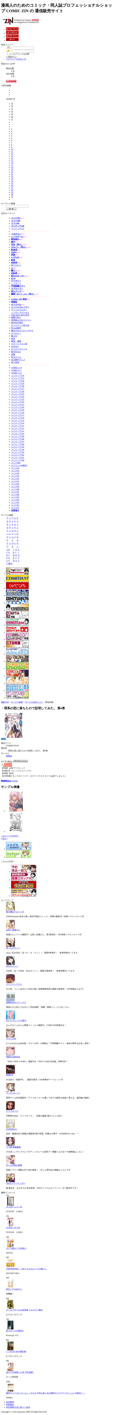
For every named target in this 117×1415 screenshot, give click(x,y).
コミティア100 (17, 460)
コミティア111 (17, 431)
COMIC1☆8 (16, 368)
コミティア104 (17, 450)
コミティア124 (17, 397)
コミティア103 (17, 452)
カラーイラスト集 (19, 344)
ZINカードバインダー (16, 1183)
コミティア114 (17, 423)
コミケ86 (15, 494)
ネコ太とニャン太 (14, 1207)
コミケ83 (15, 502)
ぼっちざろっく (13, 948)
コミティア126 (17, 391)
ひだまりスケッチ (19, 349)
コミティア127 (17, 389)
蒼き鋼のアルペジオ (15, 912)
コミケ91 (15, 481)
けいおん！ (16, 333)
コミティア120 (17, 407)
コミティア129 (17, 383)
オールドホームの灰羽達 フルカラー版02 (24, 1310)
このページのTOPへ (10, 836)
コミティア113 (17, 426)
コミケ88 (15, 489)
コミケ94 (15, 473)
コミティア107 (17, 442)
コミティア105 (17, 447)
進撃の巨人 (16, 317)
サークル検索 (17, 702)
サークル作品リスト (34, 702)
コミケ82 (15, 505)
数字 (10, 564)
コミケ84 (15, 500)
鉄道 (13, 338)
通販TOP (5, 702)
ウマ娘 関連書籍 (13, 1147)
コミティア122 (17, 402)
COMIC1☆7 (16, 370)
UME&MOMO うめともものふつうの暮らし (26, 1269)
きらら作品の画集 (14, 1165)
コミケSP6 (15, 463)
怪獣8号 (9, 1075)
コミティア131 (17, 378)
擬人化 (14, 336)
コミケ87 (15, 492)
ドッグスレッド (13, 1093)
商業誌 (9, 756)
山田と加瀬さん (13, 930)
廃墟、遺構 (16, 341)
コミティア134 (17, 375)
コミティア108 (17, 439)
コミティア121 (17, 405)
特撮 (13, 354)
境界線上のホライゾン (21, 320)
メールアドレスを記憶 (19, 54)
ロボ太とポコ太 (13, 1227)
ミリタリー (16, 283)
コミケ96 (15, 468)
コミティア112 (17, 428)
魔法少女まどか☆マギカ (22, 331)
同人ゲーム (16, 357)
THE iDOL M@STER (20, 315)
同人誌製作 (16, 328)
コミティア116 (17, 418)
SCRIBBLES (11, 1129)
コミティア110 (17, 434)
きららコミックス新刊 (16, 1020)
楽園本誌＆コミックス (16, 1002)
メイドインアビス (14, 984)
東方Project (16, 352)
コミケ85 (15, 497)
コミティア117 (17, 415)
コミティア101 (17, 457)
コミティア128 (17, 386)
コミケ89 (15, 487)
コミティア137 (17, 229)
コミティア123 (17, 399)
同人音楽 (15, 362)
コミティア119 (17, 410)
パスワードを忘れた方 (16, 59)
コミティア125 (17, 394)
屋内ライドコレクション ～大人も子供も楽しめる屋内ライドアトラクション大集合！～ (45, 1393)
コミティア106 (17, 444)
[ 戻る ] (4, 839)
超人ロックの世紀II (15, 1331)
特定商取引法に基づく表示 (18, 1407)
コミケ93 (15, 476)
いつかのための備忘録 (16, 1351)
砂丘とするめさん (14, 1289)
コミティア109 (17, 436)
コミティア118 (17, 413)
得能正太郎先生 (13, 1057)
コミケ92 (15, 479)
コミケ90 (15, 484)
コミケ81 (15, 508)
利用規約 (10, 1405)
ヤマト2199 (11, 1039)
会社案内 (10, 1402)
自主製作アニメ (18, 360)
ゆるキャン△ (12, 966)
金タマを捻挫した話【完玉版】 (20, 1372)
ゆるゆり (15, 346)
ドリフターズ (12, 1111)
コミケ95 (15, 471)
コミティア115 (17, 420)
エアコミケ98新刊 (19, 465)
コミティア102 (17, 455)
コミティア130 (17, 381)
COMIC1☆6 (16, 373)
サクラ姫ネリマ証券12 (16, 1248)
